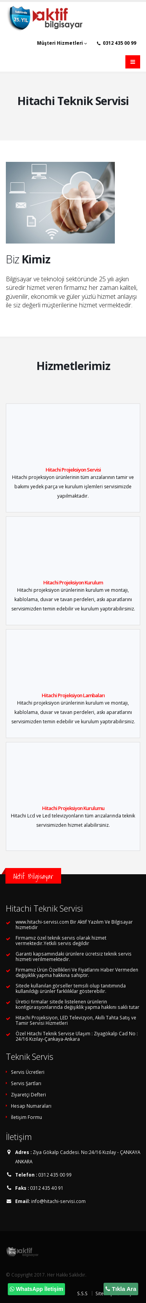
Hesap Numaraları (31, 1106)
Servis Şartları (26, 1083)
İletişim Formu (26, 1117)
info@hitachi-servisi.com (58, 1201)
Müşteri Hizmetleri (62, 43)
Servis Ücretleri (27, 1072)
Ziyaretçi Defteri (28, 1094)
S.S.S (82, 1293)
